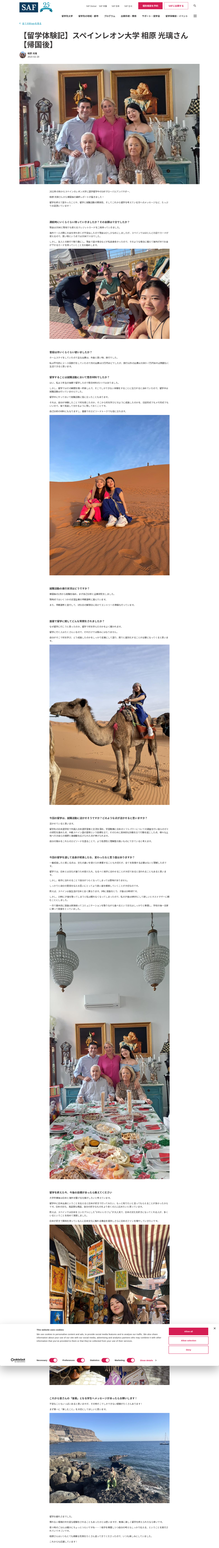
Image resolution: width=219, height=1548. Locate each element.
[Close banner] (215, 1511)
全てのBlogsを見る (30, 23)
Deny (188, 1532)
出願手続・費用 (128, 16)
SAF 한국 (128, 6)
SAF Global (91, 6)
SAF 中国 (103, 6)
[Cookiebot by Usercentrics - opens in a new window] (18, 1542)
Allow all (188, 1513)
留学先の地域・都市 (88, 16)
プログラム (109, 16)
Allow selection (188, 1523)
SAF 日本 (116, 6)
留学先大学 (67, 16)
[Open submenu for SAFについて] (195, 16)
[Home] (36, 7)
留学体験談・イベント (177, 16)
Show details (146, 1542)
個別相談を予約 (150, 5)
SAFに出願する (176, 5)
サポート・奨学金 (151, 16)
